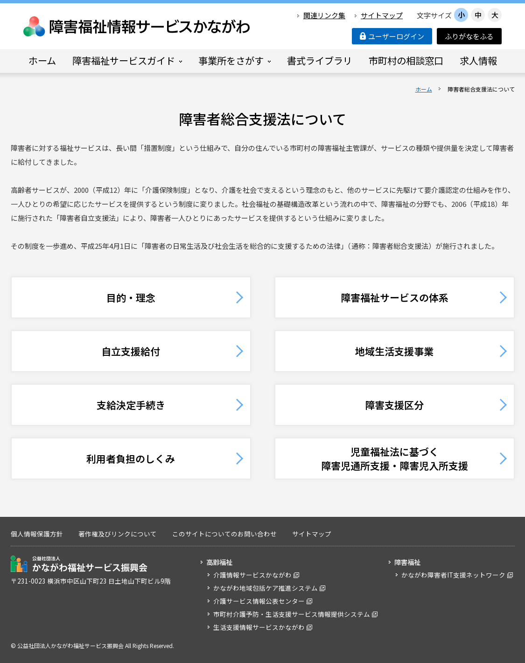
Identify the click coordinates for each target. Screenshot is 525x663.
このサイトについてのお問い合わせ (224, 533)
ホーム (423, 89)
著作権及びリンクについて (117, 533)
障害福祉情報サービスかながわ (137, 26)
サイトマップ (382, 15)
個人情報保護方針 (37, 533)
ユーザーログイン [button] (392, 36)
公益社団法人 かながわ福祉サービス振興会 (79, 564)
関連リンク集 (324, 15)
